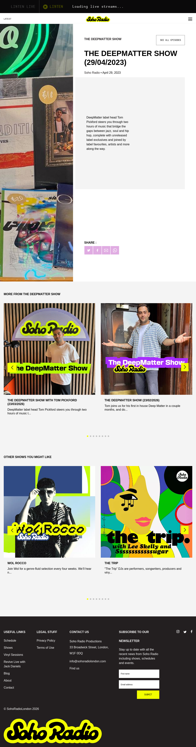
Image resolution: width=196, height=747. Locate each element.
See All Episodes (170, 40)
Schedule (10, 640)
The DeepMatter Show (102, 39)
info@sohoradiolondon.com (87, 661)
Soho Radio (92, 72)
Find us (74, 668)
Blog (7, 673)
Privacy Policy (46, 640)
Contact (9, 687)
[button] (185, 367)
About (8, 680)
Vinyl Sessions (13, 654)
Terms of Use (45, 647)
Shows (8, 647)
